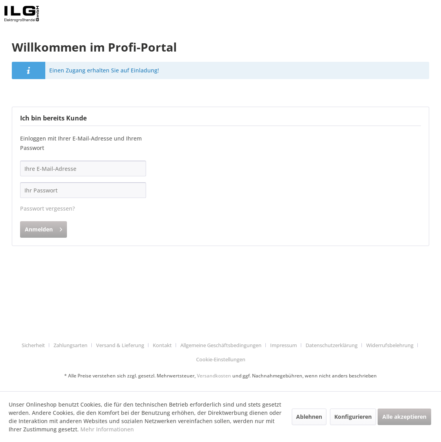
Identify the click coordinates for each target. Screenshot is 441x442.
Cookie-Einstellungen (220, 359)
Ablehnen (309, 416)
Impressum (283, 345)
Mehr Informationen (107, 429)
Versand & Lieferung (120, 345)
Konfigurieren (353, 416)
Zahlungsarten (70, 345)
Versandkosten (214, 375)
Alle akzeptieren (404, 416)
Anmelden (43, 228)
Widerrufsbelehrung (389, 345)
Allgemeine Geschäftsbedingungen (220, 345)
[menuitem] (36, 345)
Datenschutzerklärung (332, 345)
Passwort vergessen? (47, 208)
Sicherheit (33, 345)
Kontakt (162, 345)
